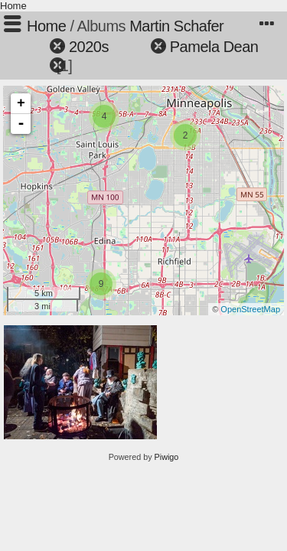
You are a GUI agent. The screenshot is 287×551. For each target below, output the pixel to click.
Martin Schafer (176, 26)
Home (13, 5)
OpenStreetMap (250, 309)
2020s (89, 46)
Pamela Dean (214, 46)
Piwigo (167, 456)
